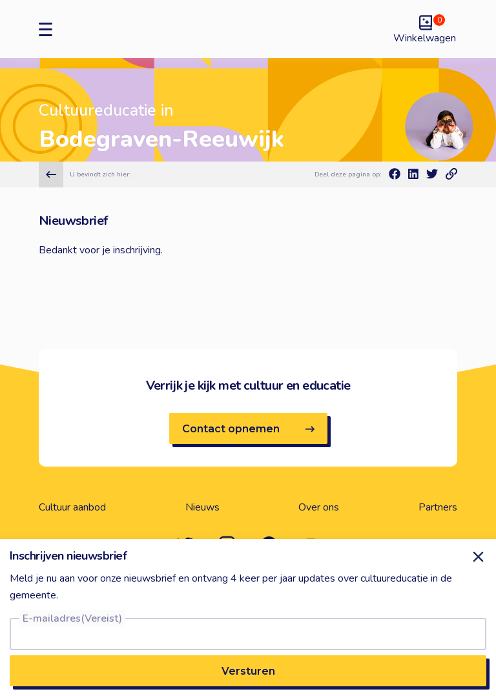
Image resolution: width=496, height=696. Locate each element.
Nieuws (202, 507)
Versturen (248, 671)
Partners (437, 507)
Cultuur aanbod (72, 507)
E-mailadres (72, 618)
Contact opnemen (248, 429)
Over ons (318, 507)
